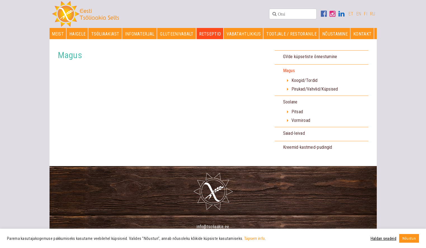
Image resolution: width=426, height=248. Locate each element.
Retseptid (210, 34)
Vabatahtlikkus (244, 34)
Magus (289, 70)
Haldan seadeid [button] (383, 238)
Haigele (77, 34)
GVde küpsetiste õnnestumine (310, 56)
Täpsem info (254, 238)
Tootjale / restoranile (291, 34)
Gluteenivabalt (176, 34)
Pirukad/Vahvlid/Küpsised (314, 89)
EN (358, 13)
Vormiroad (300, 120)
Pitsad (297, 111)
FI (365, 13)
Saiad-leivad (294, 133)
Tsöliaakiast (105, 34)
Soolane (290, 102)
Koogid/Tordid (304, 80)
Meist (58, 34)
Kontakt (362, 34)
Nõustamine (335, 34)
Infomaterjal (140, 34)
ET (351, 13)
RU (372, 13)
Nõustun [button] (409, 238)
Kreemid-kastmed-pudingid (307, 147)
